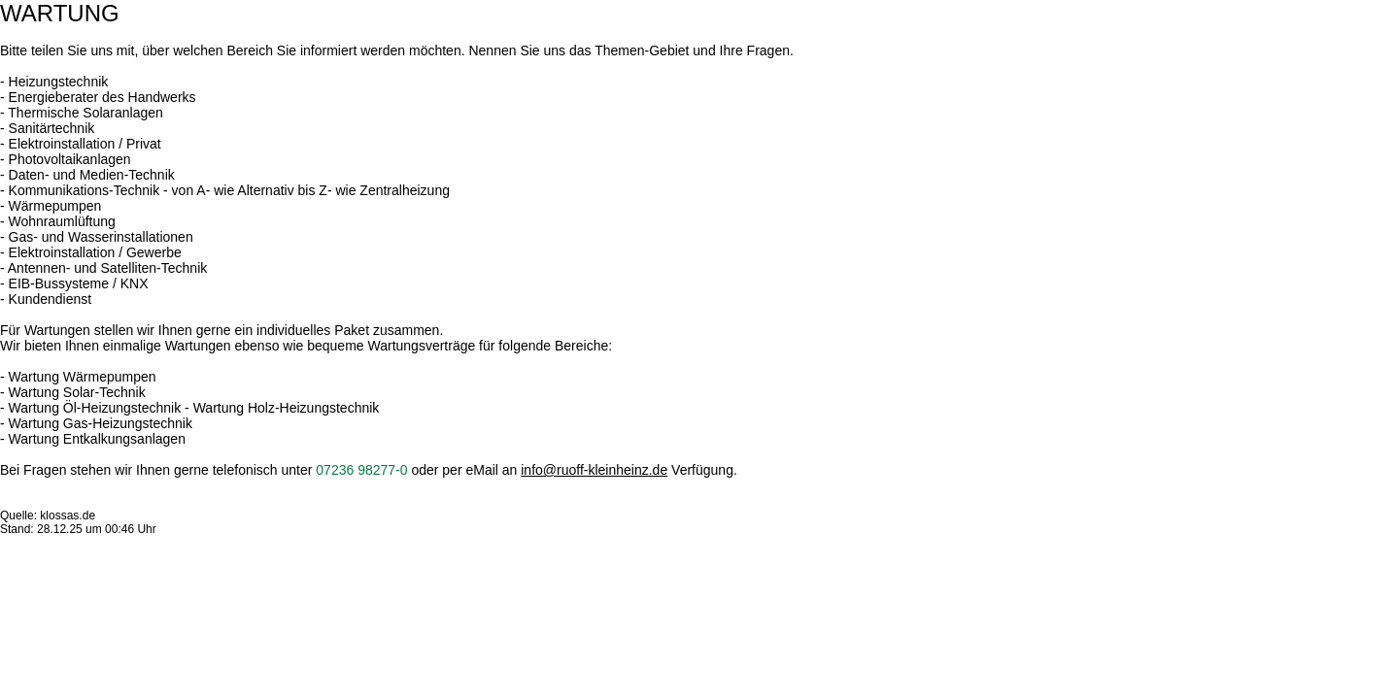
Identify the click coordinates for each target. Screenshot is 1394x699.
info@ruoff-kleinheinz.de (594, 470)
